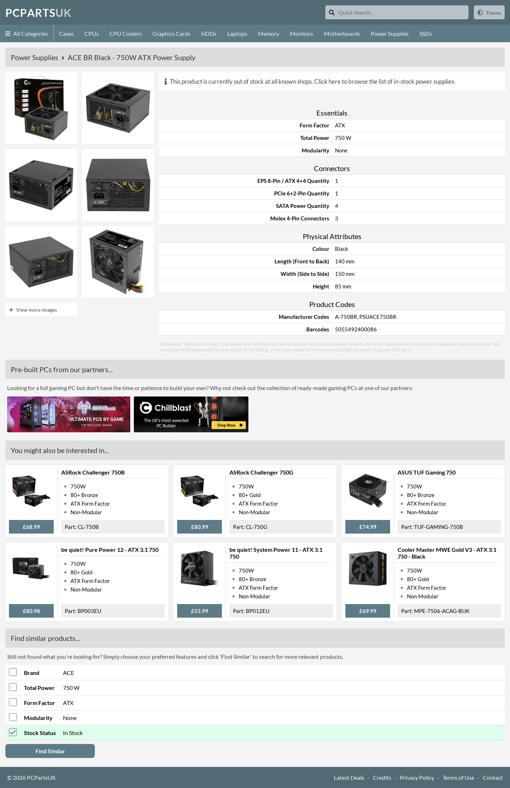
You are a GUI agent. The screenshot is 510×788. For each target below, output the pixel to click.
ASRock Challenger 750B (93, 472)
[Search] (331, 12)
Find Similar (50, 751)
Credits (382, 777)
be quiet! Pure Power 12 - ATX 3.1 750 (110, 549)
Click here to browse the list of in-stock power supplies (384, 81)
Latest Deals (349, 777)
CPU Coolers (126, 33)
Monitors (301, 33)
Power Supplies (390, 33)
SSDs (425, 33)
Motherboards (342, 33)
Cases (66, 33)
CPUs (91, 33)
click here (401, 349)
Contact (493, 777)
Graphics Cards (171, 33)
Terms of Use (458, 777)
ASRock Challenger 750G (261, 472)
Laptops (237, 33)
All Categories (26, 33)
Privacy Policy (417, 777)
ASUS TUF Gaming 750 (427, 472)
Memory (268, 33)
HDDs (209, 33)
